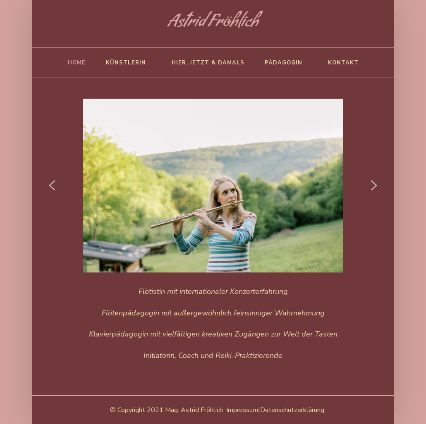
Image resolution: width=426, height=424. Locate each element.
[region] (213, 185)
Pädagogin (283, 62)
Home (77, 62)
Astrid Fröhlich (213, 23)
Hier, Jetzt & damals (208, 62)
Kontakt (343, 62)
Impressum (242, 410)
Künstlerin (126, 62)
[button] (52, 185)
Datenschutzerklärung (292, 410)
